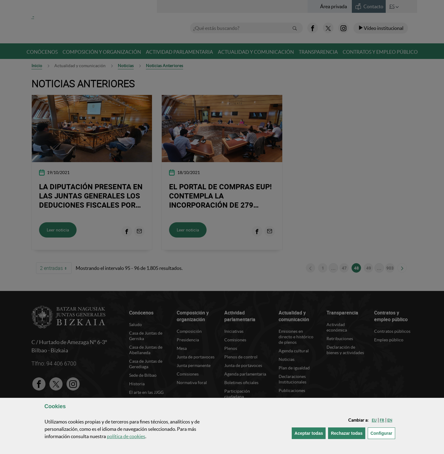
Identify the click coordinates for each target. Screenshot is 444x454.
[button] (374, 420)
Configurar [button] (382, 433)
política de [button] (126, 436)
